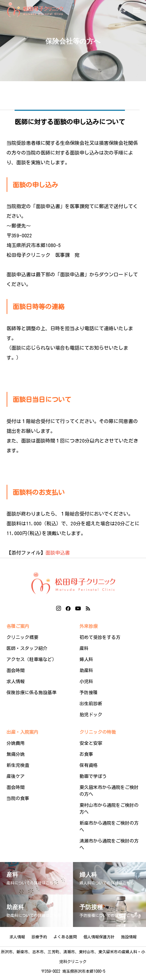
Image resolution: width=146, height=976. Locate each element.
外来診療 (88, 626)
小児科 (86, 681)
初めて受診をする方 (99, 637)
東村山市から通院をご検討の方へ (109, 808)
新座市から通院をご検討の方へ (109, 826)
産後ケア (15, 776)
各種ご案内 (17, 626)
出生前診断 (90, 703)
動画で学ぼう (93, 776)
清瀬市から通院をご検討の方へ (109, 844)
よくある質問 (65, 937)
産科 (84, 648)
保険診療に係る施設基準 (31, 692)
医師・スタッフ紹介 (26, 648)
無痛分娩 (15, 754)
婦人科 (86, 659)
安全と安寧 (90, 743)
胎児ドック (90, 714)
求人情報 (15, 681)
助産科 (86, 670)
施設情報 (129, 937)
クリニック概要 (22, 637)
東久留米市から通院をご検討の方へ (109, 790)
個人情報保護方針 (99, 937)
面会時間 (15, 670)
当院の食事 (17, 798)
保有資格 (88, 765)
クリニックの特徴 (97, 732)
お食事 (86, 754)
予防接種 (88, 692)
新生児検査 (17, 765)
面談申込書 (57, 552)
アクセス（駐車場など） (31, 659)
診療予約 (39, 937)
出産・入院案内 (22, 732)
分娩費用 (15, 743)
